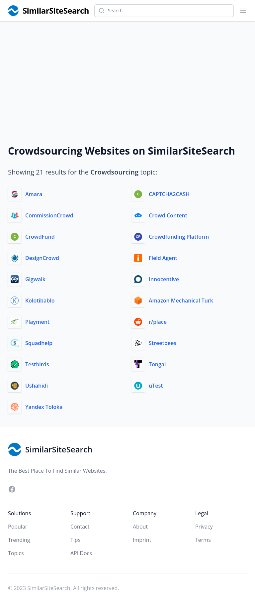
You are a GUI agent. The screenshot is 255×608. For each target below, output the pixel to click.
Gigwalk (35, 279)
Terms (203, 540)
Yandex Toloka (44, 407)
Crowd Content (168, 215)
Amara (33, 194)
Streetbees (162, 343)
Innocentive (164, 279)
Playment (37, 321)
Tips (75, 540)
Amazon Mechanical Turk (181, 300)
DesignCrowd (42, 258)
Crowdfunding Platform (179, 236)
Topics (16, 553)
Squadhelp (38, 343)
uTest (156, 385)
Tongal (157, 364)
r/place (158, 321)
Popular (17, 526)
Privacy (204, 526)
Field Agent (163, 258)
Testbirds (37, 364)
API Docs (81, 553)
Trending (19, 540)
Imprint (142, 540)
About (140, 526)
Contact (79, 526)
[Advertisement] (127, 71)
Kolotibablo (39, 300)
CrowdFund (40, 236)
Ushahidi (36, 385)
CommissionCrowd (49, 215)
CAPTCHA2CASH (169, 194)
